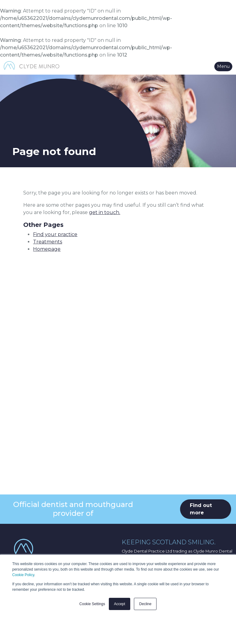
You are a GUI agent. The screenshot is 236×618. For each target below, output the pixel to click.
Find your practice (55, 234)
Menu (223, 66)
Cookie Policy (23, 575)
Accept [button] (119, 604)
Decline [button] (145, 604)
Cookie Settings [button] (92, 604)
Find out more (201, 509)
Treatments (47, 242)
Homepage (47, 249)
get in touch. (104, 212)
